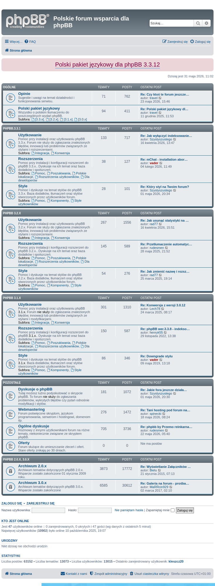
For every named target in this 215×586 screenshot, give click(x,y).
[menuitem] (30, 41)
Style (23, 186)
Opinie (24, 93)
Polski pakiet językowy (39, 108)
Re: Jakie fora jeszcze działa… (163, 390)
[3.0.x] (80, 119)
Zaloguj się (11, 503)
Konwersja (60, 153)
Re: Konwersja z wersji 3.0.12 (162, 305)
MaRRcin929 (159, 487)
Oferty (24, 443)
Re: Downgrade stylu (156, 356)
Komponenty (58, 200)
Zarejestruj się (40, 503)
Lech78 (155, 308)
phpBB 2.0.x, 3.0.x (16, 459)
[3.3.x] (37, 119)
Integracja (40, 153)
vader (154, 163)
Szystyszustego (161, 139)
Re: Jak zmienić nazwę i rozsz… (164, 271)
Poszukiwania (58, 173)
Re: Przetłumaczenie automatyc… (166, 244)
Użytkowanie (30, 135)
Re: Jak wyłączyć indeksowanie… (166, 135)
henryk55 (156, 332)
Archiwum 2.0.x (32, 466)
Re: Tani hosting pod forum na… (165, 410)
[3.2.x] (52, 119)
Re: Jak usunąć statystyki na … (164, 220)
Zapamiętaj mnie (160, 510)
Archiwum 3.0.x (32, 482)
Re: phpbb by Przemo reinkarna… (166, 427)
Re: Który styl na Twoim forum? (164, 186)
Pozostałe (12, 382)
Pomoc (38, 173)
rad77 (154, 224)
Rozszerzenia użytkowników (57, 177)
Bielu (153, 470)
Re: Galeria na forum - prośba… (164, 483)
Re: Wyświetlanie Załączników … (165, 466)
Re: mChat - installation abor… (164, 159)
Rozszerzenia (30, 159)
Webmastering (31, 409)
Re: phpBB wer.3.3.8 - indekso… (165, 329)
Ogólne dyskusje (33, 426)
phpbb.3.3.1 (12, 128)
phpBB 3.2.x (12, 213)
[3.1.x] (66, 119)
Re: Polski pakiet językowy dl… (164, 109)
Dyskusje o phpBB (35, 389)
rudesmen (157, 247)
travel (154, 98)
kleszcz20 (176, 561)
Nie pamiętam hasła (129, 510)
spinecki (155, 413)
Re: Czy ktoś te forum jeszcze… (164, 94)
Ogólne (9, 87)
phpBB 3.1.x (12, 298)
